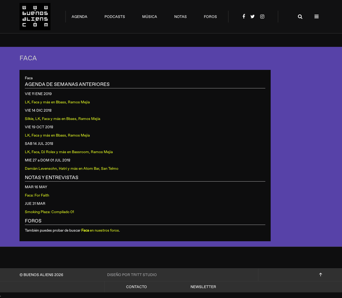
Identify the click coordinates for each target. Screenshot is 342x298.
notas (180, 16)
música (149, 16)
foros (210, 16)
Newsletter (203, 287)
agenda (79, 16)
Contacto (136, 287)
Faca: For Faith (37, 195)
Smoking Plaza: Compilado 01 (49, 212)
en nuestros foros (100, 230)
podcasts (114, 16)
